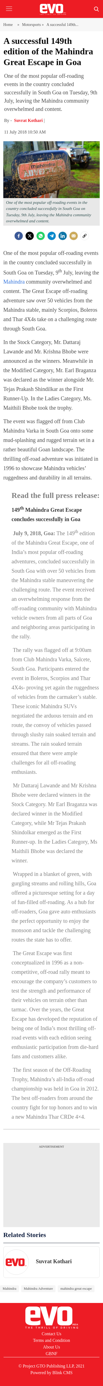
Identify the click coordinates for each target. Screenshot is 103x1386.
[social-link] (84, 235)
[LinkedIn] (62, 235)
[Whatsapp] (40, 235)
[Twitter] (29, 235)
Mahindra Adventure (38, 1289)
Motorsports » (33, 25)
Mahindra (14, 282)
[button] (9, 13)
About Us (51, 1347)
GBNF (51, 1353)
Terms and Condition (51, 1340)
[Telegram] (51, 235)
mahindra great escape (76, 1289)
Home (9, 25)
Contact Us (52, 1333)
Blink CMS (62, 1372)
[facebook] (18, 235)
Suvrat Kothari (29, 120)
